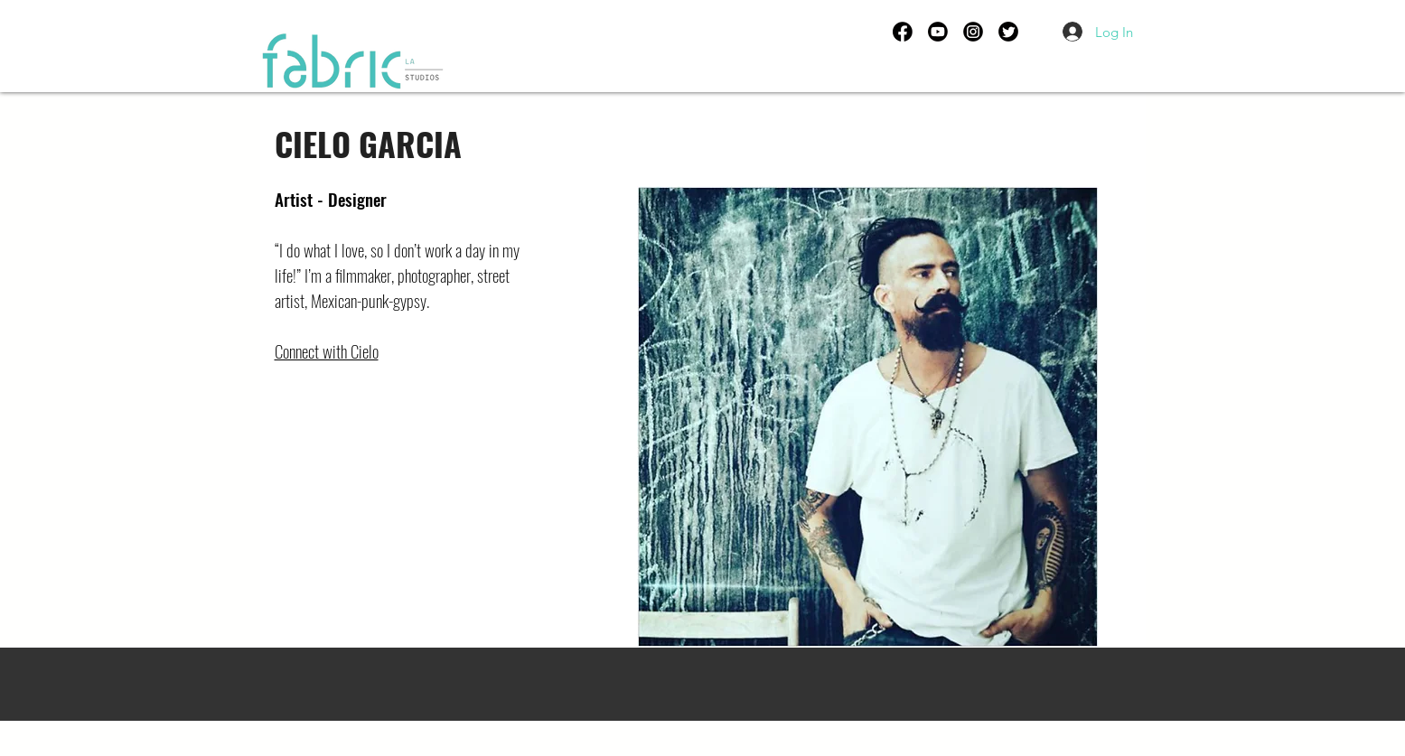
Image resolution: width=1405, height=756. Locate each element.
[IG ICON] (973, 32)
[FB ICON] (903, 32)
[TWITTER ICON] (1008, 32)
